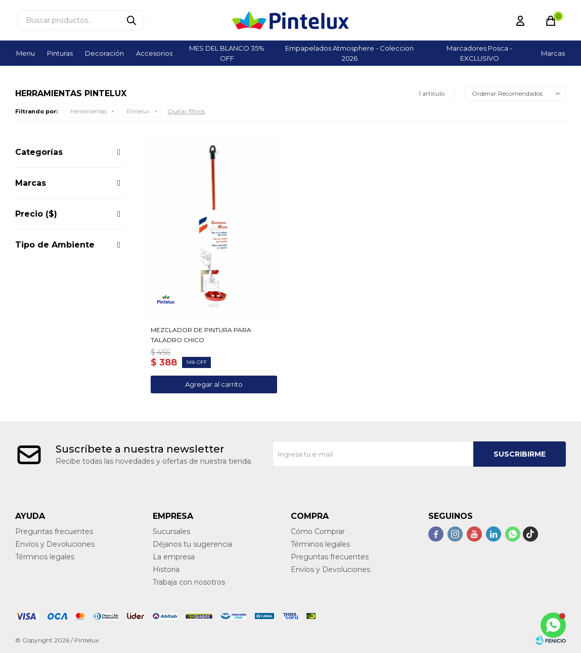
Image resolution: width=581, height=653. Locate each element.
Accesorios (154, 53)
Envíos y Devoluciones (55, 544)
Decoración (104, 53)
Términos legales (44, 556)
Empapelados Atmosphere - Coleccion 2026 (349, 53)
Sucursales (171, 531)
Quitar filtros (186, 111)
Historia (166, 569)
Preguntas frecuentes (54, 531)
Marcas (553, 53)
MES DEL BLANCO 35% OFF (226, 53)
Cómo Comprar (318, 531)
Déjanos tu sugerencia (192, 544)
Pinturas (60, 53)
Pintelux (138, 111)
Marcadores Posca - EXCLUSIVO (479, 53)
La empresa (174, 556)
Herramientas (88, 111)
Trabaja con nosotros (189, 582)
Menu (25, 53)
